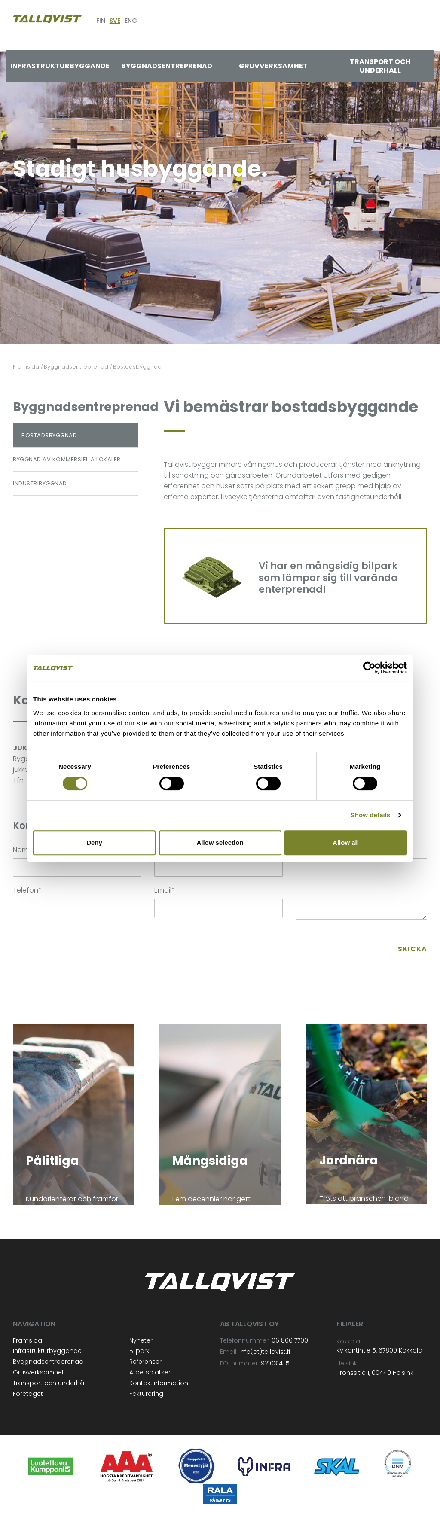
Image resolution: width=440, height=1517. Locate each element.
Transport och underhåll (380, 66)
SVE (115, 20)
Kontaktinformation (158, 1383)
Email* (164, 890)
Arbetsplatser (150, 1372)
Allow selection (219, 842)
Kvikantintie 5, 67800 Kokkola (379, 1350)
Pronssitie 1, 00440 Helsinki (375, 1372)
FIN (100, 20)
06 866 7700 (290, 1340)
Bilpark (139, 1350)
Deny (94, 842)
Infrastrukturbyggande (60, 66)
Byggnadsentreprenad (166, 66)
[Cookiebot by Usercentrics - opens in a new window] (369, 667)
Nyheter (141, 1340)
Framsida (27, 1340)
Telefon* (27, 890)
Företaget (28, 1393)
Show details (371, 815)
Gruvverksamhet (273, 66)
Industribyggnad (40, 483)
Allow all (346, 842)
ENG (131, 20)
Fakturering (146, 1393)
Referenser (145, 1361)
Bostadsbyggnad (49, 435)
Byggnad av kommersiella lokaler (67, 459)
